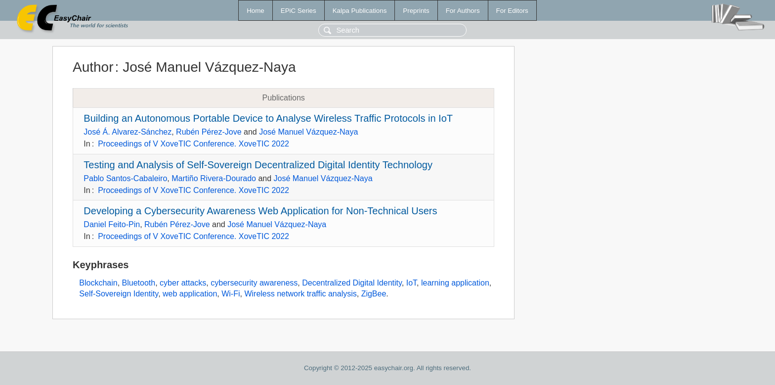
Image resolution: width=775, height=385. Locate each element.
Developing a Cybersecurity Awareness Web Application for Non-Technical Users (260, 210)
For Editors (512, 10)
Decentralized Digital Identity (352, 283)
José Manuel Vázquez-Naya (308, 132)
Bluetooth (139, 283)
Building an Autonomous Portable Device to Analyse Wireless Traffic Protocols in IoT (268, 118)
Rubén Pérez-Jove (209, 132)
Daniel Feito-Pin (112, 224)
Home (255, 10)
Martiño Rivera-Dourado (214, 178)
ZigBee (374, 293)
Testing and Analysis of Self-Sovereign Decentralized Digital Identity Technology (258, 164)
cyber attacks (183, 283)
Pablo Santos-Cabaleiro (125, 178)
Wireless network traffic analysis (300, 293)
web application (190, 293)
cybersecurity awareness (254, 283)
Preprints (416, 10)
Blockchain (98, 283)
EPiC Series (298, 10)
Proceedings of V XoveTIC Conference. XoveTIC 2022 (193, 144)
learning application (455, 283)
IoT (411, 283)
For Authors (463, 10)
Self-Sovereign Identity (118, 293)
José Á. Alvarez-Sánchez (128, 132)
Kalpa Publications (360, 10)
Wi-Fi (230, 293)
